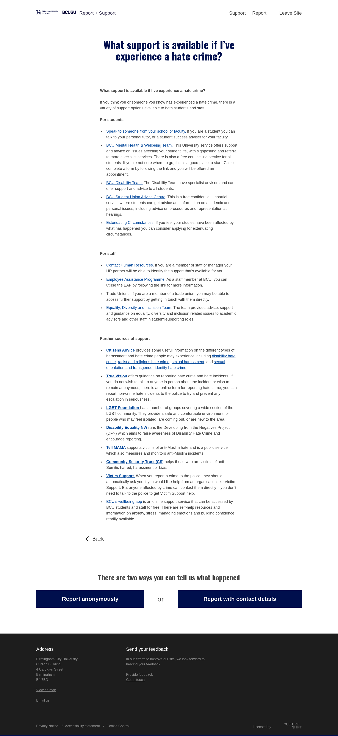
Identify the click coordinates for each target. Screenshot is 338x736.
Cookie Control (118, 726)
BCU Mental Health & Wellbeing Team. (139, 145)
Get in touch (135, 680)
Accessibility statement (82, 726)
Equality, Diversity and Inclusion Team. (139, 307)
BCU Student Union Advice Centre (135, 197)
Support (237, 13)
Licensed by (277, 726)
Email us (42, 700)
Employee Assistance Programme (135, 279)
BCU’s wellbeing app (124, 501)
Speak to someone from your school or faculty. (146, 131)
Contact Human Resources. (130, 265)
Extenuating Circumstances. (131, 222)
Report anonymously (90, 599)
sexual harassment (188, 362)
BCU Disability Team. (124, 183)
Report (259, 13)
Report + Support (97, 13)
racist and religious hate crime (143, 362)
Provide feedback (139, 674)
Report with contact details (239, 599)
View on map (46, 690)
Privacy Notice (47, 726)
